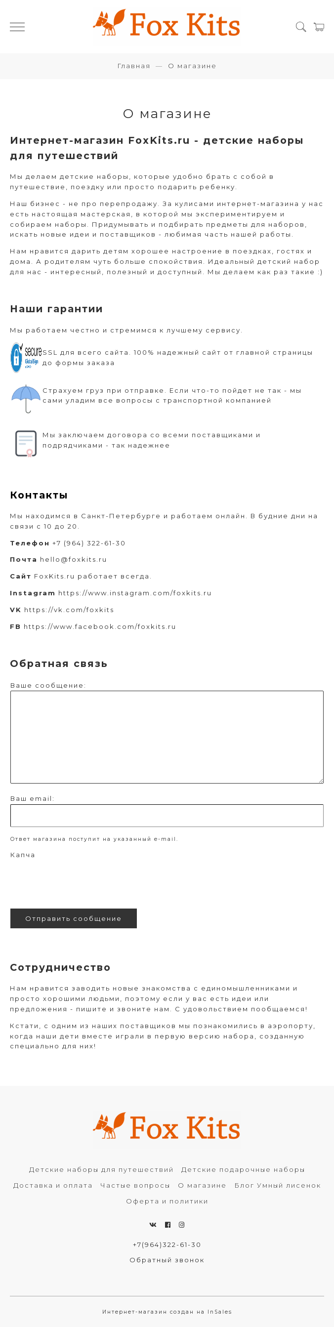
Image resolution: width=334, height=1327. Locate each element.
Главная (134, 66)
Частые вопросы (135, 1185)
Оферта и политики (167, 1201)
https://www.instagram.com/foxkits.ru (135, 593)
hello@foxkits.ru (73, 559)
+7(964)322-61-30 (167, 1244)
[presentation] (85, 882)
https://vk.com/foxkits (69, 610)
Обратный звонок (167, 1260)
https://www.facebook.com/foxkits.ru (100, 626)
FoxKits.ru (54, 576)
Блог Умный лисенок (277, 1185)
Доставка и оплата (53, 1185)
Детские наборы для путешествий (101, 1169)
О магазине (202, 1185)
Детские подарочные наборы (243, 1169)
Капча (23, 855)
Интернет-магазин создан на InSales (167, 1312)
